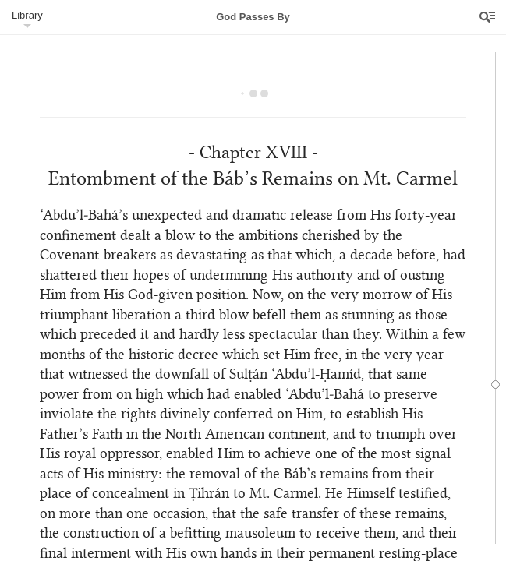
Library (27, 15)
